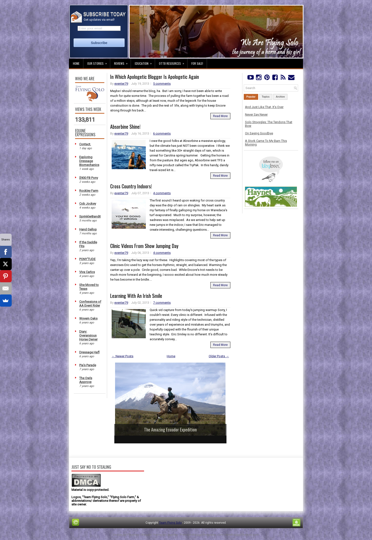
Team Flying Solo (170, 522)
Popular (250, 96)
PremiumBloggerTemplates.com (201, 534)
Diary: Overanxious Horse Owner (88, 335)
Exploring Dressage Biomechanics (89, 161)
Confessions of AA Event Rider (90, 303)
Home (76, 63)
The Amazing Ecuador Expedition (170, 429)
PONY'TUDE (87, 259)
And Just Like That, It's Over (264, 107)
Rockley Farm (88, 190)
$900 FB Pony (88, 178)
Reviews (122, 62)
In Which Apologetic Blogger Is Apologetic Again (154, 76)
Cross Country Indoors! (131, 186)
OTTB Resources (173, 62)
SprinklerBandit (90, 216)
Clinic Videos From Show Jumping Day (144, 245)
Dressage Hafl (89, 352)
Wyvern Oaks (88, 318)
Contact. (85, 144)
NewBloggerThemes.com (242, 534)
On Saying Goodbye (259, 133)
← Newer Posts (122, 356)
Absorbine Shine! (125, 126)
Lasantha (172, 534)
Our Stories (98, 62)
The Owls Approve (85, 380)
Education (145, 62)
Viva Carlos (87, 272)
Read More (220, 116)
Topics (265, 96)
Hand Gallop (88, 229)
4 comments (162, 193)
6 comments (162, 133)
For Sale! (197, 63)
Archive (280, 96)
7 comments (162, 302)
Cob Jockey (87, 203)
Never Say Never (256, 114)
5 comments (162, 83)
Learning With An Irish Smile (136, 295)
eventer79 (121, 83)
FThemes (133, 534)
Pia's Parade (87, 365)
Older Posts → (219, 356)
